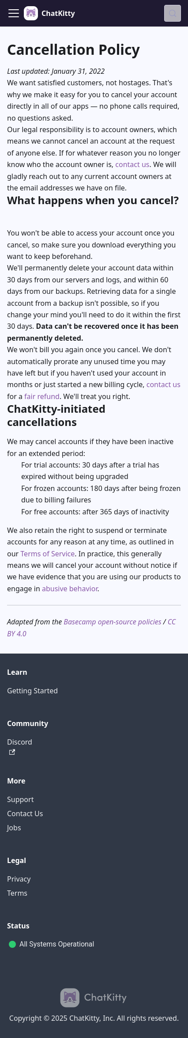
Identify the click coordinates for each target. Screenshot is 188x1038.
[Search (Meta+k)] (172, 13)
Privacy (18, 879)
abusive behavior (70, 588)
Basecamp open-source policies (112, 622)
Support (20, 799)
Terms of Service (47, 554)
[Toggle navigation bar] (13, 13)
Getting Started (32, 691)
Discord (19, 746)
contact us (132, 164)
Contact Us (25, 813)
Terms (17, 893)
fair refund (42, 396)
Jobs (14, 828)
